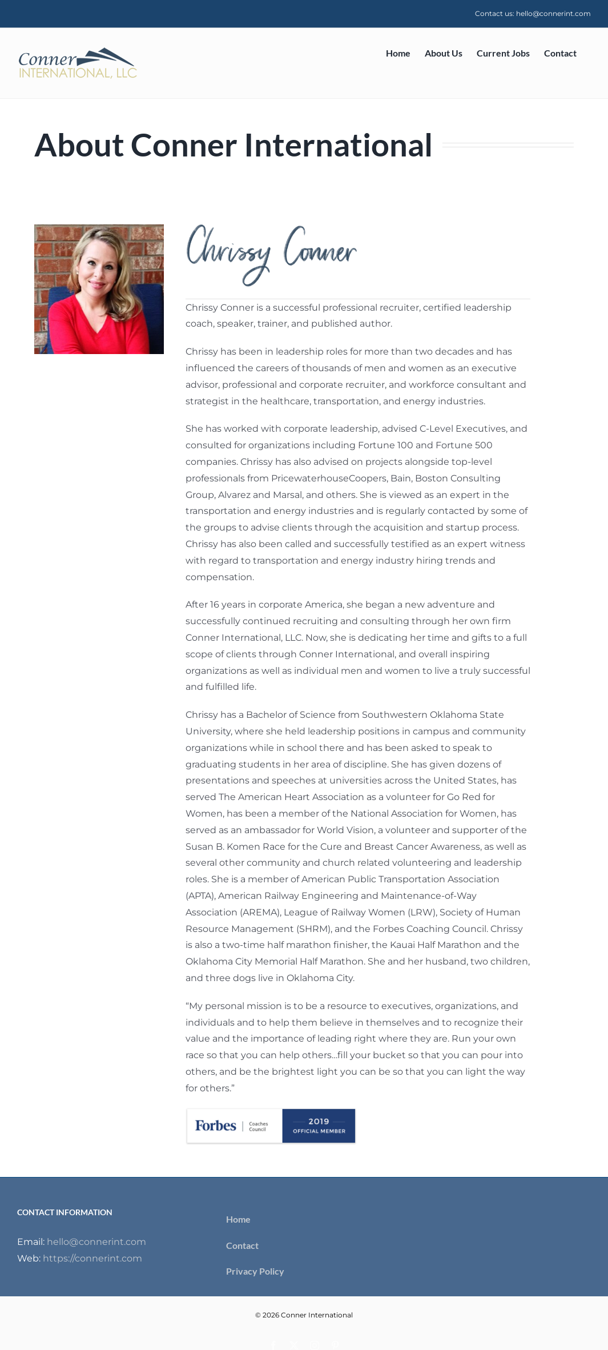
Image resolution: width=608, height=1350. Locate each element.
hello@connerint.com (96, 1241)
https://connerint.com (92, 1258)
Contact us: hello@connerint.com (533, 13)
